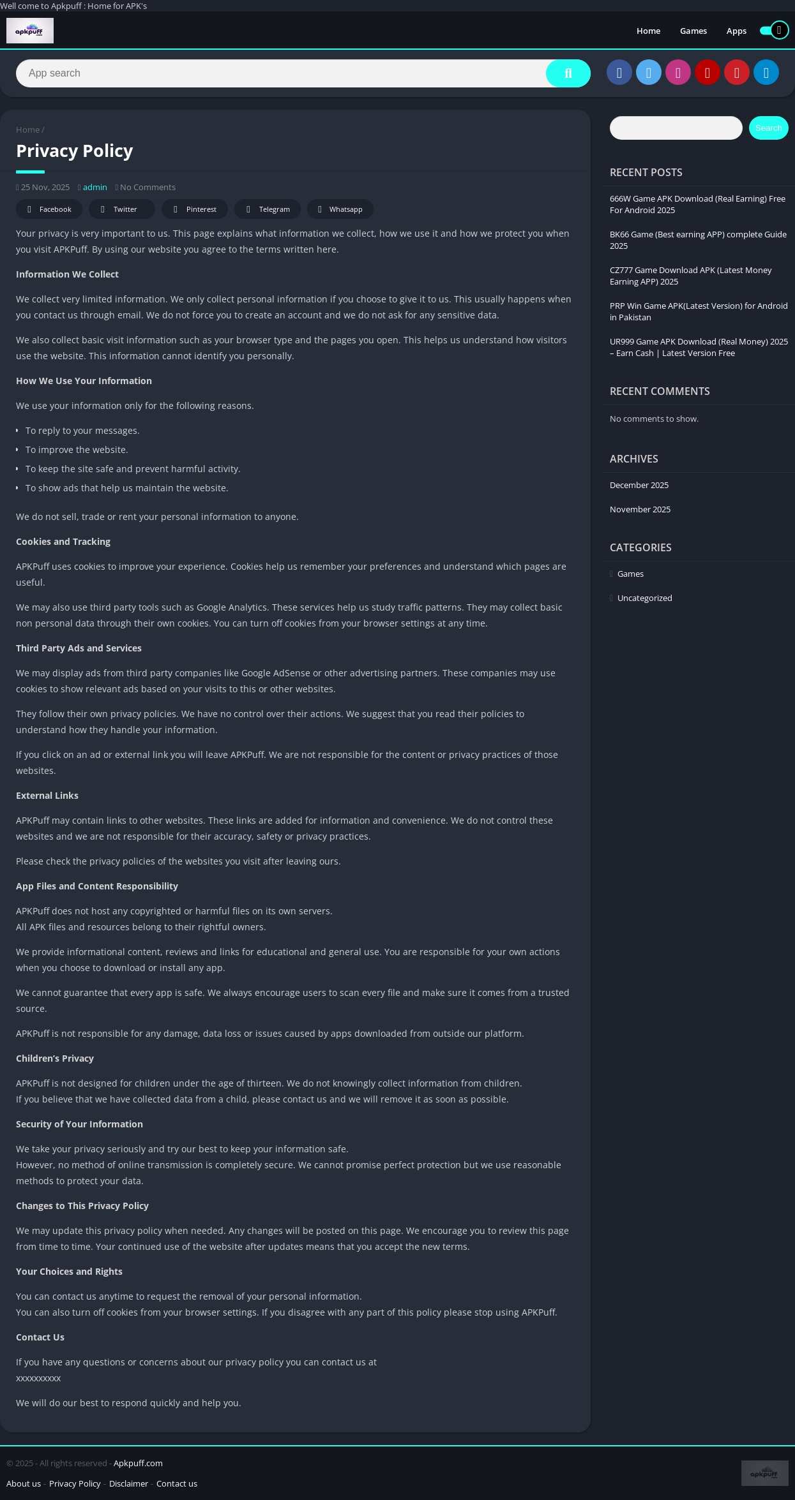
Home (648, 30)
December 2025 (639, 485)
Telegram (266, 209)
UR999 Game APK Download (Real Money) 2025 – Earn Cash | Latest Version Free (699, 347)
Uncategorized (644, 598)
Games (693, 30)
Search (768, 128)
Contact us (176, 1483)
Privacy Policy (75, 1483)
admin (95, 187)
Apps (736, 30)
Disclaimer (128, 1483)
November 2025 (640, 509)
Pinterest (192, 209)
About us (23, 1483)
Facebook (48, 209)
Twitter (116, 209)
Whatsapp (339, 209)
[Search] (303, 73)
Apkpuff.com (138, 1463)
